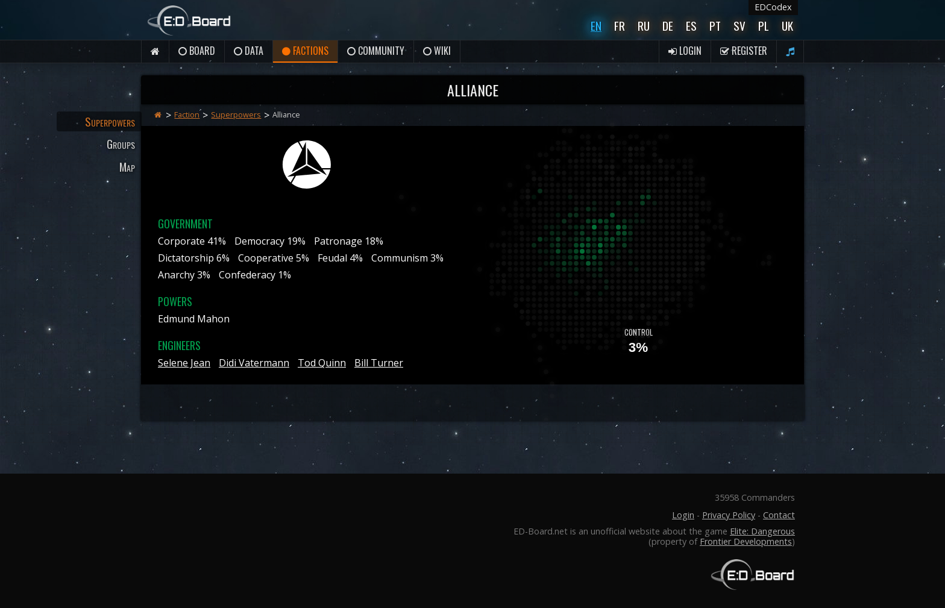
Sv (739, 25)
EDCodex (773, 7)
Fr (619, 25)
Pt (715, 25)
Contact (779, 515)
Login (685, 50)
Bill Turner (378, 362)
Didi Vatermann (254, 362)
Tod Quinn (322, 362)
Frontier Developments (746, 541)
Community (375, 50)
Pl (763, 25)
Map (127, 166)
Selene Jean (184, 362)
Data (248, 50)
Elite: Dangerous (762, 531)
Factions (305, 50)
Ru (644, 25)
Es (691, 25)
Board (196, 50)
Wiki (437, 50)
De (667, 25)
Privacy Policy (728, 515)
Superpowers (110, 121)
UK (787, 25)
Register (743, 50)
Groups (121, 143)
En (596, 25)
